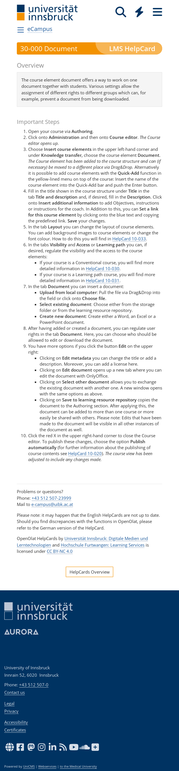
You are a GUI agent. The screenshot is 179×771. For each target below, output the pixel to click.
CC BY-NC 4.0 (60, 551)
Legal (9, 703)
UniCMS (29, 766)
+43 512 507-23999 (51, 498)
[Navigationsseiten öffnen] (21, 30)
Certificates (15, 730)
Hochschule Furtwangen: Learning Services (103, 545)
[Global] (139, 12)
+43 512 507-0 (33, 684)
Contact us (14, 692)
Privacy (11, 711)
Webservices (47, 766)
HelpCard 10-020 (85, 453)
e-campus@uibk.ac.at (52, 504)
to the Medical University (78, 766)
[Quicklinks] (139, 12)
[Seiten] (157, 12)
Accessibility (16, 722)
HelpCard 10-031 (102, 280)
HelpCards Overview (90, 572)
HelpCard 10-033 (129, 238)
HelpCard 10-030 (102, 268)
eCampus (39, 29)
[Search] (121, 12)
